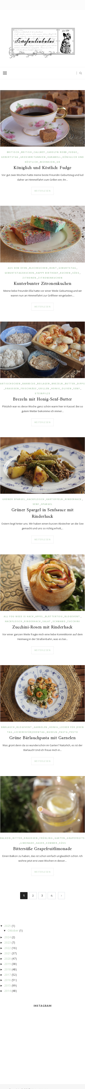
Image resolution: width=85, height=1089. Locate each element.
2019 (7, 964)
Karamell (54, 157)
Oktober (13, 930)
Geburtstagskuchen (19, 273)
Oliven (67, 388)
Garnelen (40, 727)
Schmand (59, 621)
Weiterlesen (42, 190)
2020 (7, 958)
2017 (7, 975)
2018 (7, 969)
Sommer (51, 843)
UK (58, 162)
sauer (40, 843)
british (26, 152)
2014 (7, 991)
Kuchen (65, 273)
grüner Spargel (13, 499)
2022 (7, 948)
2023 (7, 942)
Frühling (46, 838)
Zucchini (73, 621)
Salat (46, 621)
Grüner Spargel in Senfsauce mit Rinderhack (42, 513)
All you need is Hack (19, 616)
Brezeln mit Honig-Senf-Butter (42, 399)
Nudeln (52, 732)
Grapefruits (76, 838)
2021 (7, 953)
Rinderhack (73, 499)
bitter (17, 838)
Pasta (63, 732)
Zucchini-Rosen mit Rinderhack (42, 627)
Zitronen (29, 277)
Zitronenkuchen (50, 277)
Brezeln (57, 383)
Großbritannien (33, 157)
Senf (76, 388)
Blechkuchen (38, 268)
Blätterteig (54, 616)
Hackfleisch (36, 499)
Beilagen (43, 383)
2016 (7, 980)
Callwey (39, 152)
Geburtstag (10, 157)
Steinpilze (42, 393)
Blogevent (72, 616)
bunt (53, 268)
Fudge (73, 152)
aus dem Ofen (17, 268)
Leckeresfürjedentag (29, 732)
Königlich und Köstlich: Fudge (42, 168)
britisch (13, 152)
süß (75, 273)
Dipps (81, 383)
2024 (7, 937)
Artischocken (10, 383)
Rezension (47, 162)
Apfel (39, 616)
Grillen (43, 388)
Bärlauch (8, 727)
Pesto (73, 732)
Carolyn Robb (57, 152)
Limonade (27, 843)
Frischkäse (29, 388)
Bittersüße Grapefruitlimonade (42, 849)
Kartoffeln (54, 499)
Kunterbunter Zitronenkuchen (42, 284)
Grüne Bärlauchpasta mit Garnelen (42, 738)
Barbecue (28, 383)
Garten (60, 838)
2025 (7, 926)
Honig (55, 388)
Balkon (5, 838)
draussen (12, 388)
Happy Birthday (47, 273)
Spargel (47, 504)
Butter (70, 383)
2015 (7, 985)
